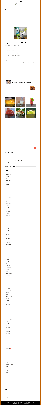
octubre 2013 (8, 248)
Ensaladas (7, 358)
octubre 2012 (8, 271)
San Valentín (8, 380)
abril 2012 (7, 282)
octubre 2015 (8, 201)
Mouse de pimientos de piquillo (10, 105)
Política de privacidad (26, 403)
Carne (7, 351)
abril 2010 (7, 329)
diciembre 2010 (8, 313)
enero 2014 (8, 242)
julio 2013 (7, 253)
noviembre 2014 (8, 222)
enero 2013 (8, 265)
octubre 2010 (8, 317)
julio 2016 (7, 184)
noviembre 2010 (8, 315)
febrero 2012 (8, 286)
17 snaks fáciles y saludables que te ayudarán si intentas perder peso (18, 156)
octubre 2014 (8, 224)
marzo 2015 (8, 215)
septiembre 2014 (9, 226)
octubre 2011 (8, 294)
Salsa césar (20, 115)
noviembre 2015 (8, 199)
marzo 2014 (8, 238)
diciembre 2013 (8, 244)
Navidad (7, 366)
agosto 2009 (8, 344)
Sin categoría (8, 383)
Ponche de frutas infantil (31, 105)
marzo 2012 (8, 284)
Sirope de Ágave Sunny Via (15, 55)
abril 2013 (7, 259)
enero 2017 (8, 172)
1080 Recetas (21, 2)
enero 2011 (8, 311)
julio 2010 (7, 323)
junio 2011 (7, 302)
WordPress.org (8, 397)
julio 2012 (7, 277)
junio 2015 (7, 209)
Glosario (7, 362)
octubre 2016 (8, 178)
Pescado (7, 372)
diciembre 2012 (8, 267)
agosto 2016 (8, 182)
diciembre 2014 (8, 221)
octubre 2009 (8, 340)
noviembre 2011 (8, 292)
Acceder (7, 391)
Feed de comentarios (9, 395)
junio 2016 (7, 186)
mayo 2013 (8, 257)
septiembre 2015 (9, 203)
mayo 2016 (8, 188)
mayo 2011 (8, 304)
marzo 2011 (8, 308)
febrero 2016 (8, 193)
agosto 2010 (8, 321)
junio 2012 (7, 279)
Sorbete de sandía (10, 115)
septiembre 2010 (9, 319)
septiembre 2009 (9, 342)
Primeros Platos (8, 376)
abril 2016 (7, 190)
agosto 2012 (8, 275)
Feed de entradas (9, 393)
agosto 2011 (8, 298)
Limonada (20, 105)
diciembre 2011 (8, 290)
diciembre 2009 (8, 337)
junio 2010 (7, 325)
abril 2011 (7, 306)
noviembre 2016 (8, 176)
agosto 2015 (8, 205)
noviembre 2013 (8, 246)
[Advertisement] (20, 17)
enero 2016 (8, 195)
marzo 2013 (8, 261)
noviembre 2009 (8, 339)
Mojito (31, 115)
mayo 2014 (8, 234)
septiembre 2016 (9, 180)
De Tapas (7, 356)
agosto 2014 (8, 228)
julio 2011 (7, 300)
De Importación (8, 354)
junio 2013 (7, 255)
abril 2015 (7, 213)
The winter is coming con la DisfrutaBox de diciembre (15, 160)
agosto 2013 (8, 251)
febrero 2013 (8, 263)
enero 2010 (8, 335)
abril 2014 (7, 236)
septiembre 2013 (9, 250)
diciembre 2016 (8, 174)
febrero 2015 (8, 217)
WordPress (20, 403)
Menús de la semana (9, 364)
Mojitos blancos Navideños (10, 162)
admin (6, 45)
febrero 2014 (8, 240)
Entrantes (7, 360)
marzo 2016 (8, 192)
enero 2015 (8, 219)
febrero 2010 (8, 333)
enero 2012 (8, 288)
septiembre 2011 (9, 296)
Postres (7, 374)
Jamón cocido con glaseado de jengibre (12, 158)
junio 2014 (7, 232)
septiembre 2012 (9, 273)
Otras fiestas (8, 370)
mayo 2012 (8, 280)
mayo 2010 (8, 327)
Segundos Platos (9, 381)
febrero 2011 (8, 310)
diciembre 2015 (8, 197)
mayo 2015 (8, 211)
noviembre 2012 (8, 269)
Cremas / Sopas (8, 352)
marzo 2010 (8, 331)
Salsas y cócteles (9, 378)
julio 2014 (7, 230)
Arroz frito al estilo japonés (10, 154)
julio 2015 (7, 207)
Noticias (7, 368)
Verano (7, 385)
